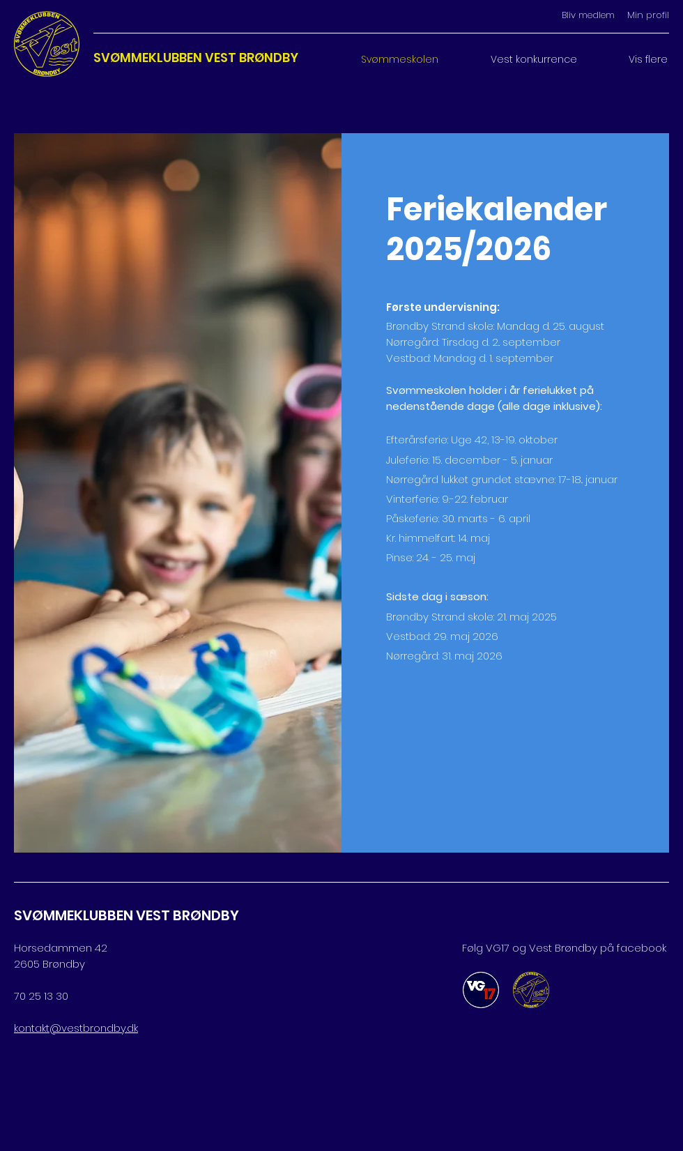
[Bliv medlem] (587, 15)
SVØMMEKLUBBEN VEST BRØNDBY (195, 57)
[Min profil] (642, 15)
